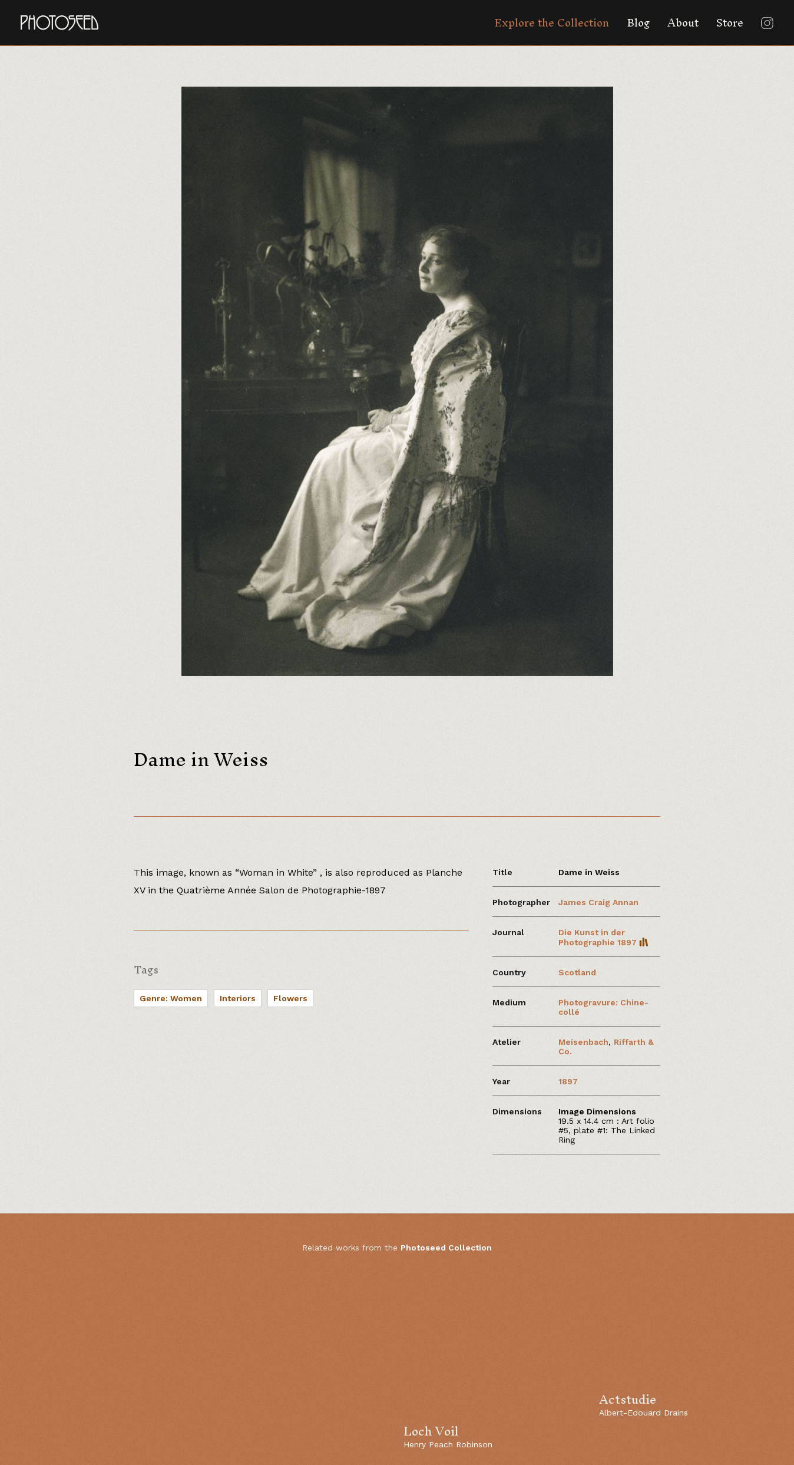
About (683, 23)
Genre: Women (171, 998)
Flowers (290, 998)
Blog (638, 23)
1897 (568, 1081)
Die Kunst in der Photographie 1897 (603, 937)
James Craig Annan (598, 902)
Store (729, 23)
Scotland (577, 972)
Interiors (238, 998)
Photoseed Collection (446, 1247)
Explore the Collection (551, 23)
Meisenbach (583, 1042)
